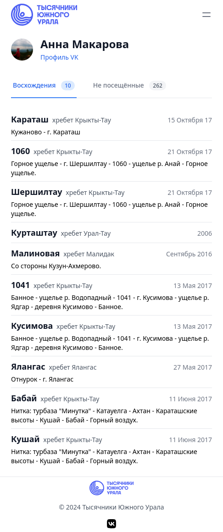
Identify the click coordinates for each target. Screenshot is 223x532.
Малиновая (35, 253)
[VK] (111, 523)
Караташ (30, 119)
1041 (20, 284)
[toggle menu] (206, 14)
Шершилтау (36, 191)
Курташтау (34, 232)
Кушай (25, 438)
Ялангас (28, 366)
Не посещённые (129, 85)
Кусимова (32, 325)
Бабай (24, 398)
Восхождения (44, 85)
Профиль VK (59, 57)
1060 (20, 150)
